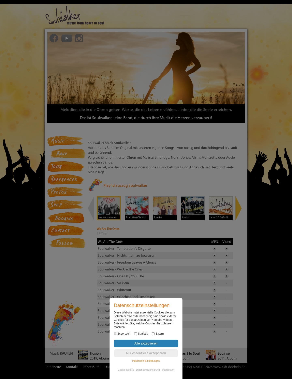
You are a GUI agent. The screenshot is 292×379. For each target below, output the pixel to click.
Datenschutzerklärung (148, 369)
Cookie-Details (126, 369)
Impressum (168, 369)
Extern (158, 333)
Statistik (141, 333)
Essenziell (122, 333)
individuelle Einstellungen (146, 361)
